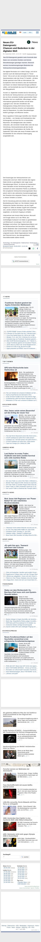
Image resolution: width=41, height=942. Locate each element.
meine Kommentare (24, 888)
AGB (17, 925)
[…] (24, 327)
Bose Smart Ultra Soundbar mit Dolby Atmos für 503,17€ (22, 535)
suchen (24, 857)
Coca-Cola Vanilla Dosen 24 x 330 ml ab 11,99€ (21, 335)
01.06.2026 (7, 882)
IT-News (6, 296)
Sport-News (8, 539)
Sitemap (4, 925)
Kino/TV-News (8, 492)
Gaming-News (8, 447)
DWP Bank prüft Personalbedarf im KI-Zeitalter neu (21, 623)
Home (37, 925)
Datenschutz (11, 925)
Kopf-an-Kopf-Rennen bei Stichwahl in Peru (18, 395)
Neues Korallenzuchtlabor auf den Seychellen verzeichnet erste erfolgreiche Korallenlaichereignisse (19, 639)
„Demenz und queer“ (12, 673)
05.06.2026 (7, 875)
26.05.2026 (21, 876)
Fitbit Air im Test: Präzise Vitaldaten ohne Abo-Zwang (21, 578)
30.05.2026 (21, 869)
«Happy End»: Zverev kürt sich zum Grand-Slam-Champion (23, 580)
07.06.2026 (7, 872)
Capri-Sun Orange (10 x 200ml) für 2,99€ (18, 443)
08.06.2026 (7, 868)
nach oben (34, 930)
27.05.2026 (21, 874)
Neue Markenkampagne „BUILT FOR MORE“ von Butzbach (23, 671)
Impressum (31, 925)
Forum (9, 927)
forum (37, 264)
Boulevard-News (10, 404)
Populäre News (22, 882)
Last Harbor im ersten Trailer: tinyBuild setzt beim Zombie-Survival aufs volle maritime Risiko (19, 456)
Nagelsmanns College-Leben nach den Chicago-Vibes (22, 574)
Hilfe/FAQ (24, 927)
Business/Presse (10, 631)
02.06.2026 (7, 880)
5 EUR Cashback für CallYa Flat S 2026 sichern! (20, 438)
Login (24, 32)
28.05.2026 (21, 873)
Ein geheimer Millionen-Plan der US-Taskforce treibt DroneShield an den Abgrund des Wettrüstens (19, 714)
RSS (33, 927)
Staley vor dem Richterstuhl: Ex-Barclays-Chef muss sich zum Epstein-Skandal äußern (20, 592)
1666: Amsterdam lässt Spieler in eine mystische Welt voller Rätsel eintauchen (17, 819)
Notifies (37, 888)
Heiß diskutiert (22, 884)
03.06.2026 (7, 879)
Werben (18, 927)
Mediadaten (23, 925)
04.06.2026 (7, 877)
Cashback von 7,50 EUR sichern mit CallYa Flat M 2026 (22, 439)
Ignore (32, 888)
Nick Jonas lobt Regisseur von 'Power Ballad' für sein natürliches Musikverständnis (20, 501)
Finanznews (8, 584)
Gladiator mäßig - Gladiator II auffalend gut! (18, 533)
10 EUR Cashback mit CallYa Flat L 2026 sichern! (20, 441)
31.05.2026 (21, 868)
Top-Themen (8, 361)
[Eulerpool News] (8, 246)
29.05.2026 (21, 871)
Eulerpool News (31, 54)
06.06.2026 (7, 873)
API (29, 927)
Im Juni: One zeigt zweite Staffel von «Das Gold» (20, 529)
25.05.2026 (21, 878)
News (13, 927)
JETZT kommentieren (20, 261)
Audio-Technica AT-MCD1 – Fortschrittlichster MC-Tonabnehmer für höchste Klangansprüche (20, 731)
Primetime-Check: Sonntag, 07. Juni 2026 (18, 531)
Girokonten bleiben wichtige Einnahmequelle (19, 625)
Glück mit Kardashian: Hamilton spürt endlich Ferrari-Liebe (23, 572)
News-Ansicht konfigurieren (32, 886)
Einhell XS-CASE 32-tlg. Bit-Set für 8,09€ (19, 346)
